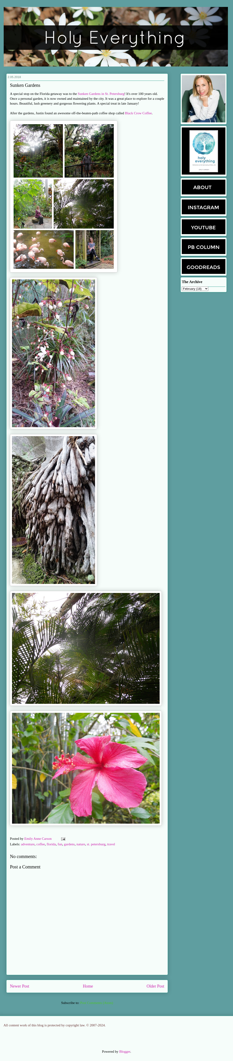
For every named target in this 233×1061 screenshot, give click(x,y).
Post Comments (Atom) (96, 1003)
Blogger (124, 1051)
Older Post (155, 986)
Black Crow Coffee (138, 113)
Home (88, 986)
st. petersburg (96, 844)
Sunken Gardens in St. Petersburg (101, 94)
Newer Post (19, 986)
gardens (69, 844)
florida (51, 844)
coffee (40, 844)
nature (80, 844)
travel (111, 844)
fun (60, 844)
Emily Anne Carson (38, 838)
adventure (28, 844)
